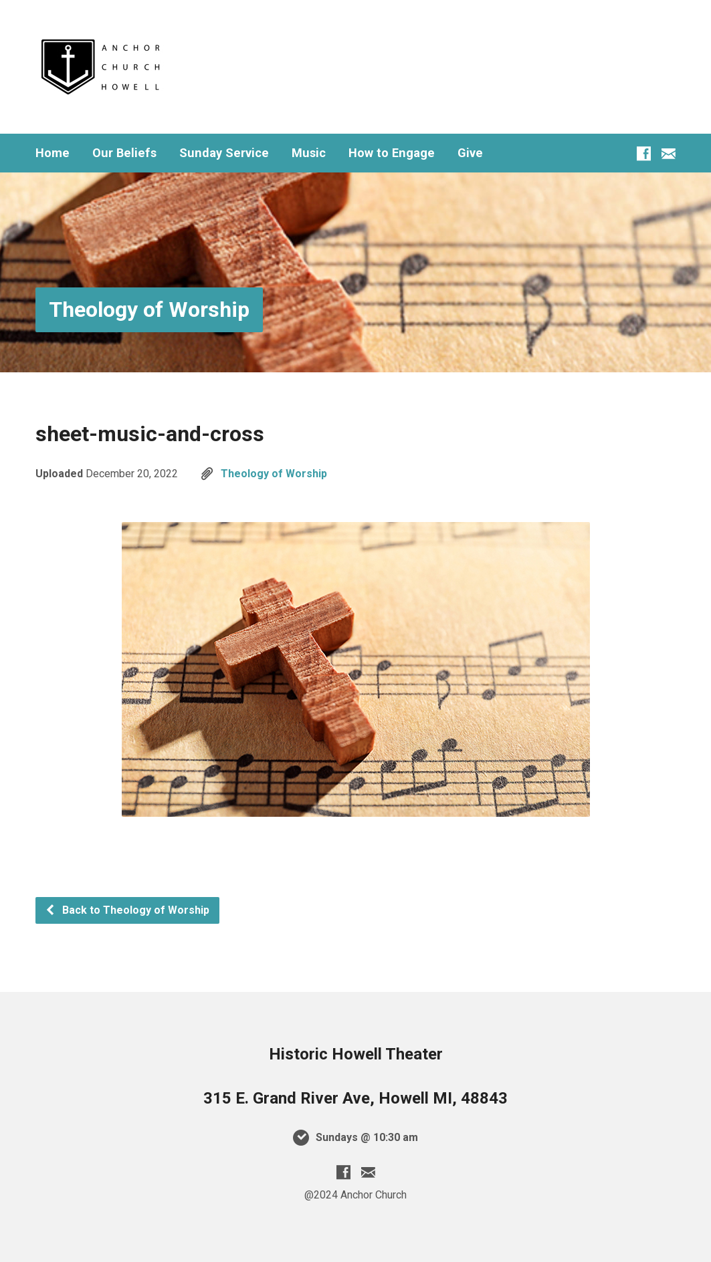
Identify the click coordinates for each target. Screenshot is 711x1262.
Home (52, 153)
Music (309, 153)
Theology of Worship (149, 309)
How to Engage (391, 153)
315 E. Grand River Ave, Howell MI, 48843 (355, 1098)
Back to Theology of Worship (127, 910)
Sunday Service (224, 153)
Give (470, 153)
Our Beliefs (124, 153)
